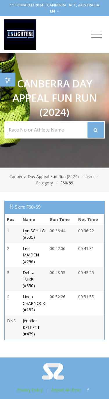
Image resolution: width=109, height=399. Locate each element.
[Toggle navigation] (96, 35)
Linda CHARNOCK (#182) (34, 303)
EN (54, 11)
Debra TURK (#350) (29, 279)
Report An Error (66, 390)
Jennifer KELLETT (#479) (31, 327)
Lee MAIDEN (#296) (31, 255)
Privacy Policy (30, 390)
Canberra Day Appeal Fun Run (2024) (44, 176)
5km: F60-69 (28, 207)
